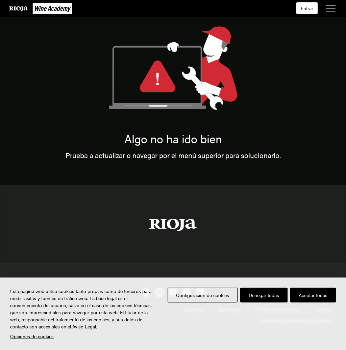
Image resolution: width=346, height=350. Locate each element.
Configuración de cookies (202, 295)
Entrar (307, 8)
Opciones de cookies (32, 336)
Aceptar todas (313, 295)
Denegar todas (264, 295)
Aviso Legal (84, 326)
